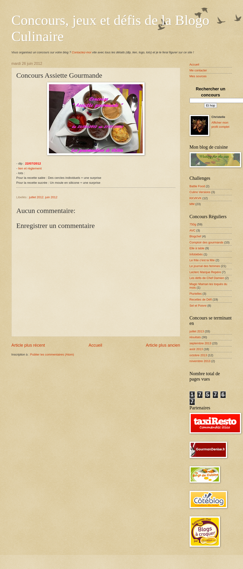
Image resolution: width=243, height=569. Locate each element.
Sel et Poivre (198, 305)
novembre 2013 (200, 361)
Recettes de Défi (201, 299)
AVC (193, 230)
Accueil (95, 345)
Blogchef (195, 236)
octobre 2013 (198, 355)
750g (193, 224)
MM (192, 204)
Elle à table (197, 248)
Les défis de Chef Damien (207, 278)
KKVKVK (196, 198)
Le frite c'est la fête (202, 260)
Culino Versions (200, 192)
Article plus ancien (163, 345)
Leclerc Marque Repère (205, 272)
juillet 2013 (197, 331)
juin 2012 (51, 197)
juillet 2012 (36, 197)
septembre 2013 (200, 343)
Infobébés (196, 254)
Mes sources (198, 76)
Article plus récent (28, 345)
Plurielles (196, 293)
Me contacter (198, 70)
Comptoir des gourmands (207, 242)
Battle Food (197, 186)
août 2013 (196, 349)
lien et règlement (30, 168)
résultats (195, 337)
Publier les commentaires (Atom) (52, 354)
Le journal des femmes (205, 266)
